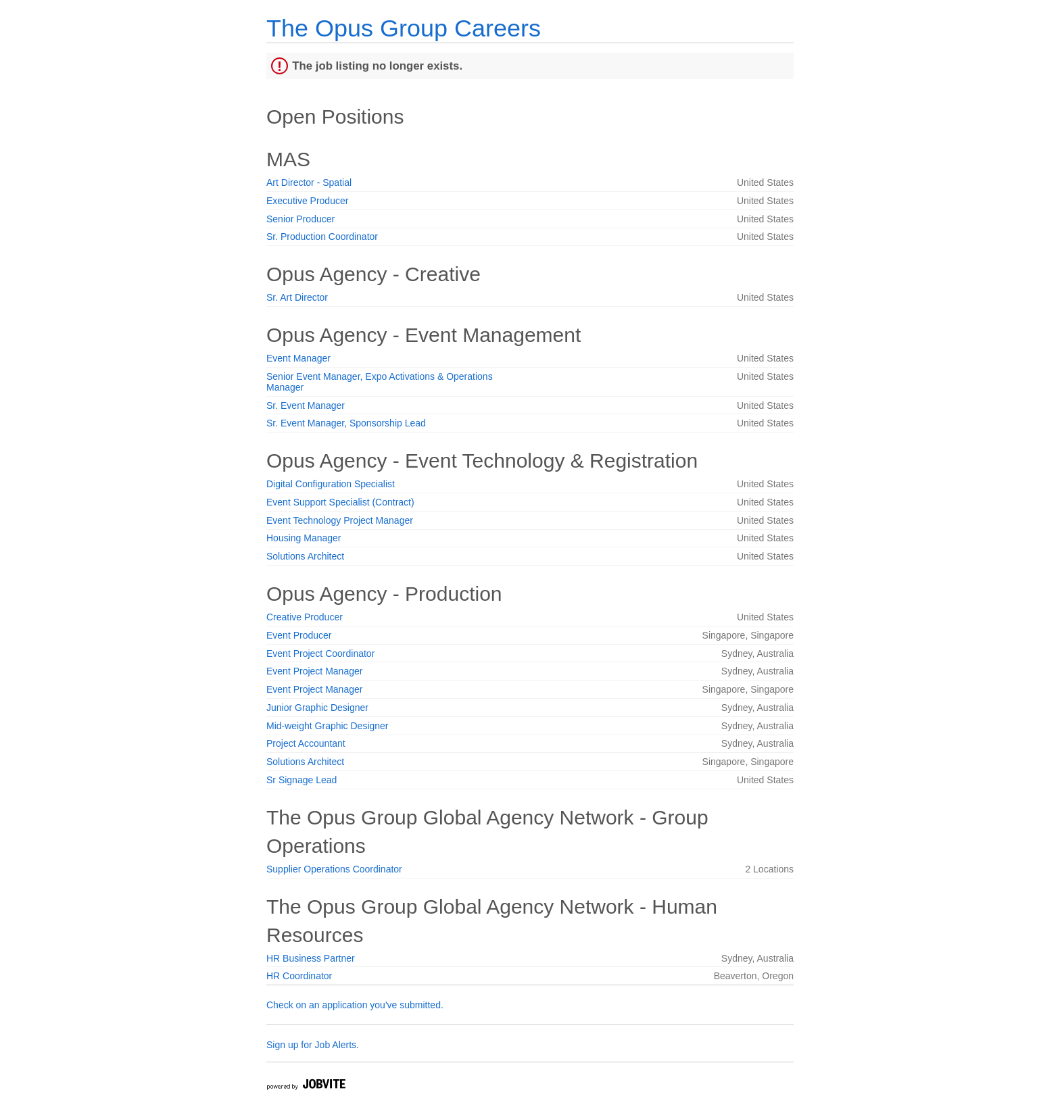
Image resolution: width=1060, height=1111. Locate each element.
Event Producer (299, 635)
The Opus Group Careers (403, 28)
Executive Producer (307, 200)
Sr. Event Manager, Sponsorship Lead (346, 423)
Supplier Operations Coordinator (334, 869)
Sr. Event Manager (305, 405)
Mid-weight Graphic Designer (327, 725)
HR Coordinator (299, 975)
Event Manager (298, 358)
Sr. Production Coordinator (322, 236)
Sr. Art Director (297, 297)
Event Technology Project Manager (339, 520)
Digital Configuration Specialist (330, 483)
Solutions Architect (305, 556)
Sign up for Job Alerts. (312, 1044)
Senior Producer (300, 219)
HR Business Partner (310, 958)
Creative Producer (304, 617)
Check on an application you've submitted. (354, 1004)
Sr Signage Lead (301, 779)
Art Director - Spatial (309, 182)
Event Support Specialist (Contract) (340, 502)
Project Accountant (305, 743)
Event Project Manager (314, 671)
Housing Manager (303, 538)
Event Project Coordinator (320, 653)
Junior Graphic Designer (317, 707)
